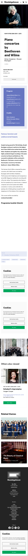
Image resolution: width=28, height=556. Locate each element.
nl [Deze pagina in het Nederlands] (20, 2)
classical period (5, 259)
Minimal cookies (14, 286)
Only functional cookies (14, 282)
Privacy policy (14, 511)
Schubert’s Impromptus (12, 389)
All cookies (14, 290)
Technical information (14, 514)
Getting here (14, 505)
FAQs (14, 504)
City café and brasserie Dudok (14, 507)
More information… (11, 277)
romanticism (14, 259)
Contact (14, 517)
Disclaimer (14, 519)
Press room (14, 516)
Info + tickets (9, 402)
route (14, 496)
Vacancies (14, 510)
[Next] (24, 347)
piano (3, 261)
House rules (14, 513)
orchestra (23, 259)
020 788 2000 (14, 485)
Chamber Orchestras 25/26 (10, 255)
